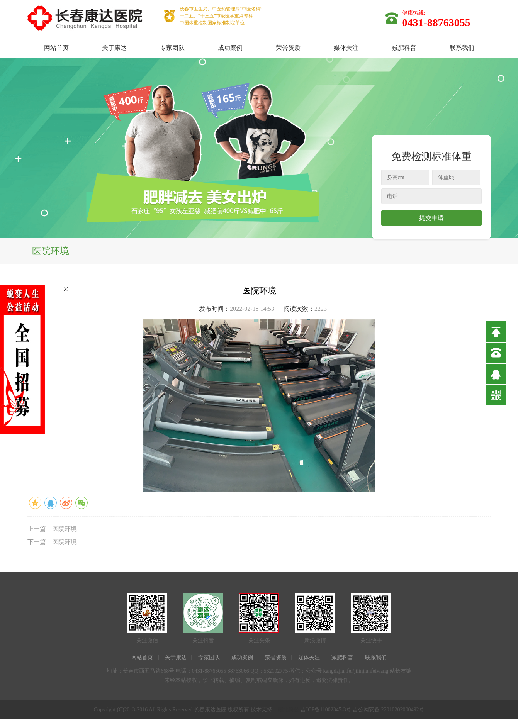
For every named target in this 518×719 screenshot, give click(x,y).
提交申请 (431, 218)
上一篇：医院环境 (52, 529)
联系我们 (462, 47)
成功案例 (230, 47)
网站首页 (56, 47)
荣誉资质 (288, 47)
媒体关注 (346, 47)
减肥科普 (404, 47)
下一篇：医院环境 (52, 542)
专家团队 (172, 47)
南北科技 (288, 709)
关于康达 (114, 47)
